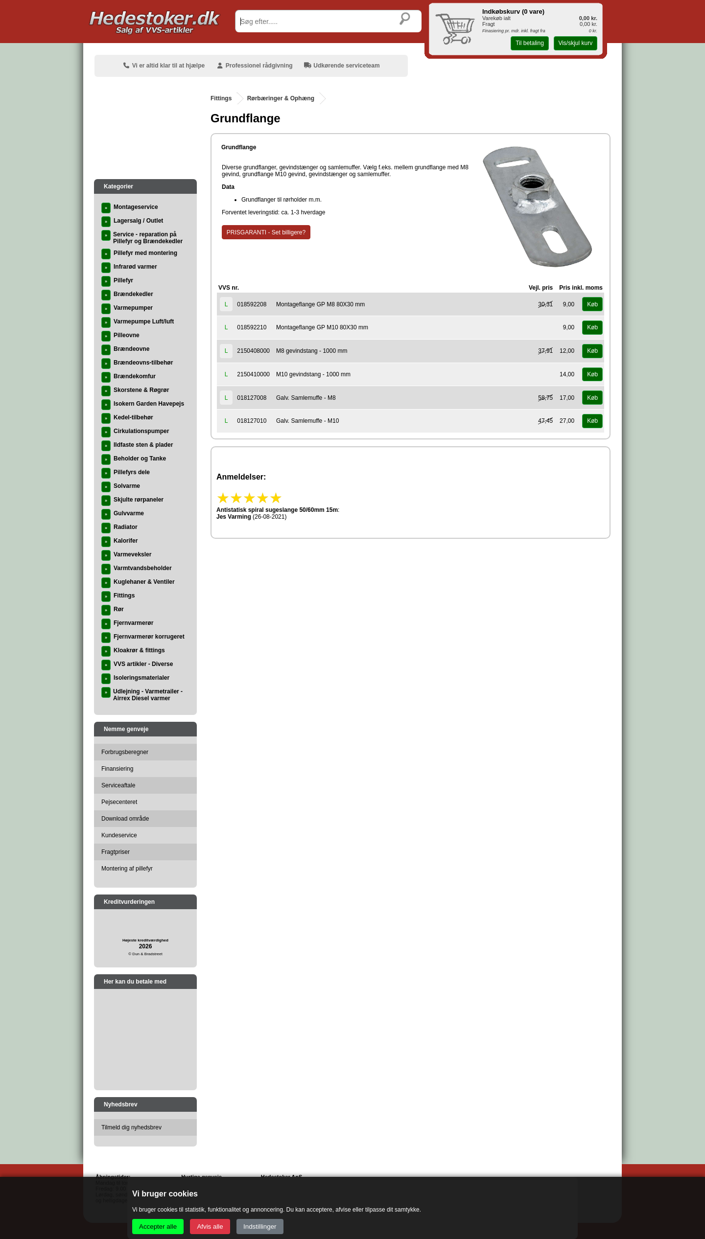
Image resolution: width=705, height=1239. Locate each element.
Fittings (221, 98)
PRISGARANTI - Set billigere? (266, 232)
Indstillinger (259, 1226)
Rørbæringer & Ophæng (280, 98)
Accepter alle (158, 1226)
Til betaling (530, 43)
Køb (592, 304)
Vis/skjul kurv (575, 43)
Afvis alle (210, 1226)
